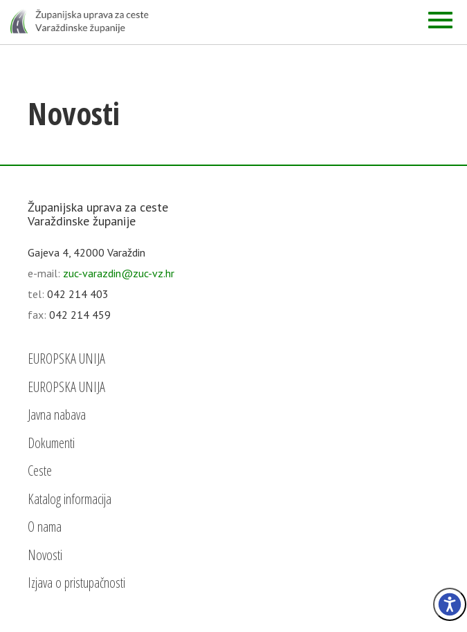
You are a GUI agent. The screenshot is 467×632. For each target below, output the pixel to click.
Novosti (45, 555)
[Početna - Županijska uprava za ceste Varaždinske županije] (79, 20)
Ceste (40, 470)
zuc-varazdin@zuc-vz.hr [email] (118, 273)
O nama (45, 526)
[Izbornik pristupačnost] (449, 604)
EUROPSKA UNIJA (66, 358)
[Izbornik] (440, 20)
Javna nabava (57, 414)
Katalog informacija (69, 499)
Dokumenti (51, 443)
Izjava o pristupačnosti (76, 582)
